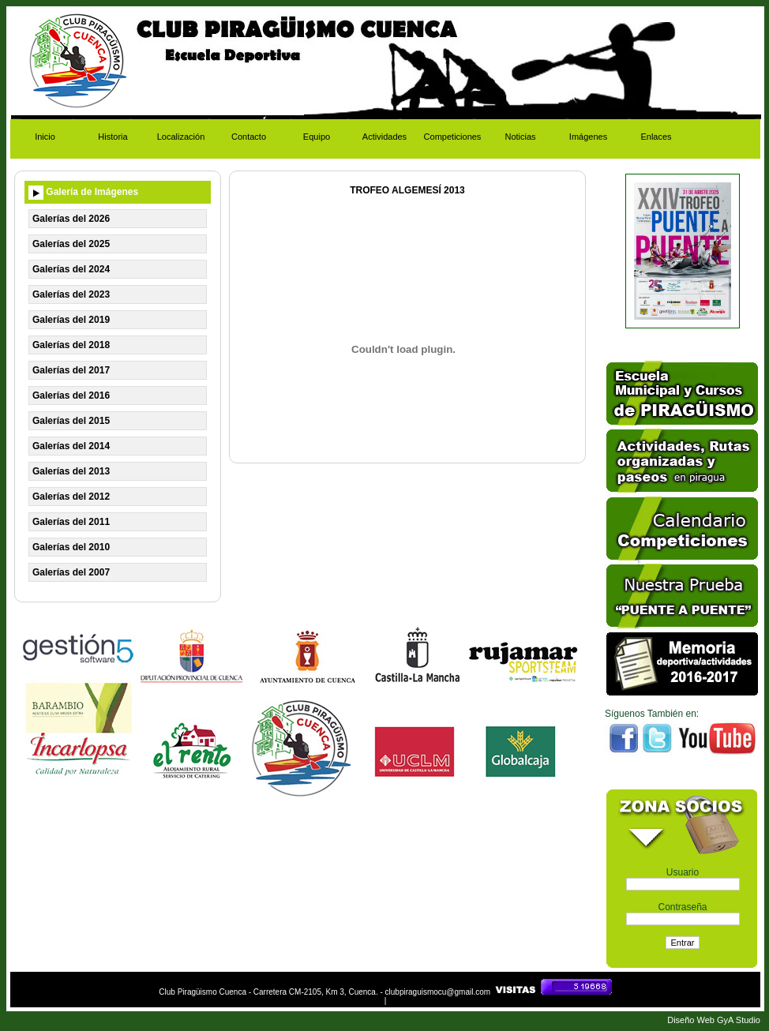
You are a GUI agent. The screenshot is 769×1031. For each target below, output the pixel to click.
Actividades (384, 136)
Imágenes (588, 136)
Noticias (520, 136)
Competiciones (453, 136)
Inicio (45, 136)
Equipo (316, 136)
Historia (112, 136)
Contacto (248, 136)
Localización (181, 136)
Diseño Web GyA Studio (713, 1020)
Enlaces (655, 136)
